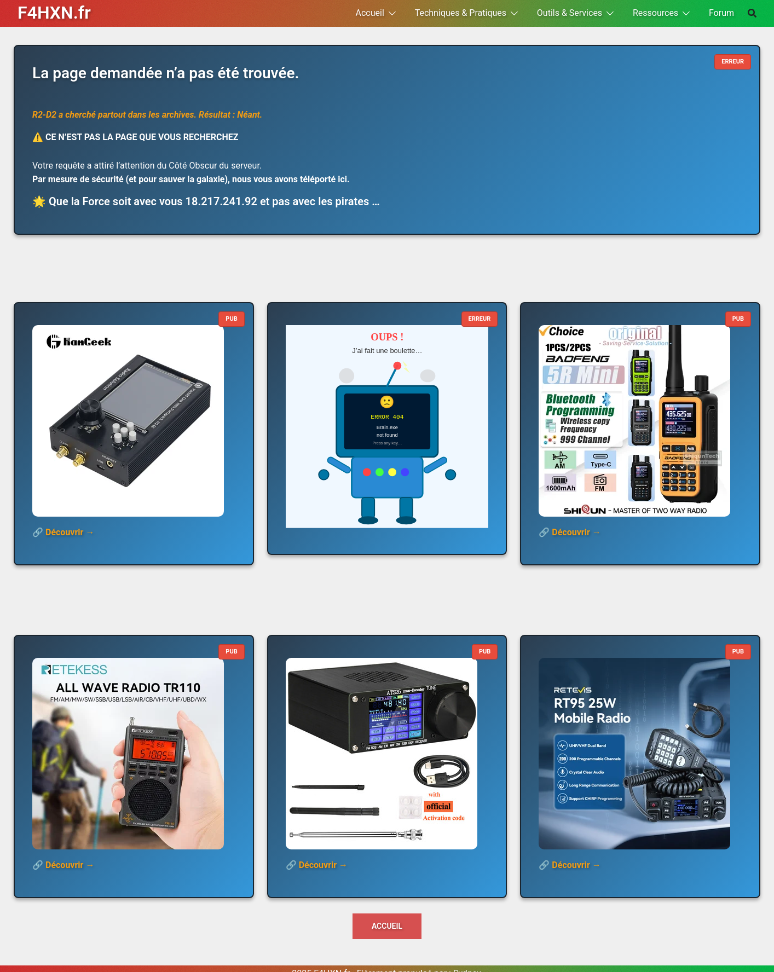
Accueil (370, 13)
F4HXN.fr (54, 12)
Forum (721, 13)
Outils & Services (569, 13)
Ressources (655, 13)
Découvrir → (69, 532)
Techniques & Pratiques (460, 13)
